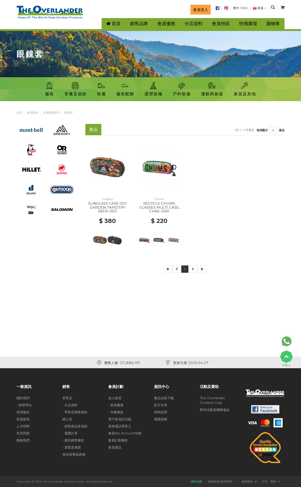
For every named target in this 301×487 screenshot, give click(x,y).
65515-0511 (107, 211)
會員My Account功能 (124, 433)
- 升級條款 (115, 412)
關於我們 (23, 398)
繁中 (236, 8)
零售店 (67, 398)
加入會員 (114, 398)
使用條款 (23, 412)
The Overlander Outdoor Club (212, 400)
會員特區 (221, 23)
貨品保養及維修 (73, 454)
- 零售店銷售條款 (74, 412)
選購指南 (160, 419)
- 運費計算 (70, 433)
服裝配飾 (32, 112)
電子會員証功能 (119, 419)
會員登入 (200, 9)
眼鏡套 (68, 112)
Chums (159, 199)
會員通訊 (114, 447)
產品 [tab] (93, 129)
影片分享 (160, 405)
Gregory (107, 199)
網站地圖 (196, 481)
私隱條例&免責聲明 (220, 481)
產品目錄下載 (164, 398)
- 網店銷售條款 (73, 440)
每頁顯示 (262, 130)
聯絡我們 (23, 440)
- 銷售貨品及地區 (74, 426)
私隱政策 (23, 419)
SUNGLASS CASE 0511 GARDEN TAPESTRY (107, 205)
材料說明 (160, 412)
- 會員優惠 (115, 405)
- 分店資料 (70, 405)
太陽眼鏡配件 (51, 112)
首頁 (19, 112)
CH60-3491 (159, 211)
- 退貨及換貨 (71, 447)
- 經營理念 (24, 405)
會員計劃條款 (118, 440)
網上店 (67, 419)
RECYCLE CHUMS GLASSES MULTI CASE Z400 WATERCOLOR (159, 207)
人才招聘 (23, 426)
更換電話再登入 (119, 426)
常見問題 (23, 433)
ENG (245, 8)
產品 (282, 130)
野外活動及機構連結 (215, 410)
